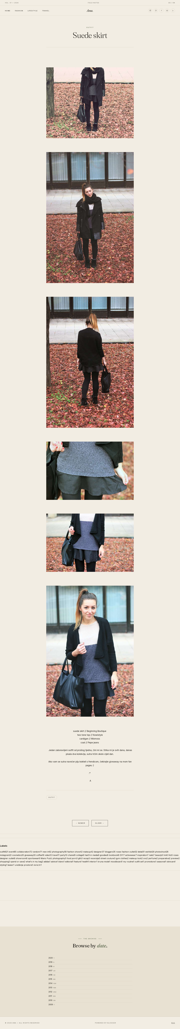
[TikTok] (161, 10)
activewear (131, 855)
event (12, 851)
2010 (52, 1000)
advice (54, 861)
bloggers (110, 851)
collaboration (24, 851)
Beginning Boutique (96, 731)
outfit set (139, 861)
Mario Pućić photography (53, 858)
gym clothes (122, 858)
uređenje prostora (24, 865)
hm (166, 855)
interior (93, 861)
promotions (150, 861)
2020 (51, 958)
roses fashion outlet (126, 851)
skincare (171, 861)
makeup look (136, 858)
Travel (45, 11)
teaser (11, 865)
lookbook (114, 855)
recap (86, 858)
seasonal (161, 861)
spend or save (17, 861)
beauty (159, 855)
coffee (40, 855)
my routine (128, 861)
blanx (61, 861)
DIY (122, 855)
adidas (47, 861)
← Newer (80, 823)
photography (59, 851)
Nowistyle (98, 735)
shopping (5, 861)
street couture (108, 858)
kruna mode (104, 861)
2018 (51, 966)
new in (47, 851)
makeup (88, 851)
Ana (90, 10)
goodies (104, 855)
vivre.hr (38, 865)
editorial (69, 861)
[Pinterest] (156, 10)
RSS (173, 1023)
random (37, 851)
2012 (52, 992)
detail (141, 851)
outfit (51, 797)
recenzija (95, 858)
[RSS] (173, 10)
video (48, 855)
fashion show (74, 851)
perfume (153, 858)
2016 (51, 975)
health (85, 861)
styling (3, 865)
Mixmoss (95, 738)
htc (170, 855)
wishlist (149, 851)
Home (7, 11)
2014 (52, 983)
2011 (52, 996)
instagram (6, 855)
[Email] (167, 10)
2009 (51, 1004)
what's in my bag (34, 861)
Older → (99, 823)
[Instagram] (150, 10)
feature (78, 861)
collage (80, 855)
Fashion (19, 11)
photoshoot (161, 851)
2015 (52, 979)
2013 (52, 987)
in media (94, 855)
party (63, 855)
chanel (72, 855)
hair (87, 855)
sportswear (34, 858)
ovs (145, 858)
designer (99, 851)
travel (56, 855)
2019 (51, 962)
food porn (72, 858)
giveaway (30, 855)
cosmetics (18, 855)
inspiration (142, 855)
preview (175, 858)
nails (151, 855)
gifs (80, 858)
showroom (21, 858)
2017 (51, 970)
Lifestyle (33, 11)
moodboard (116, 861)
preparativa (164, 858)
